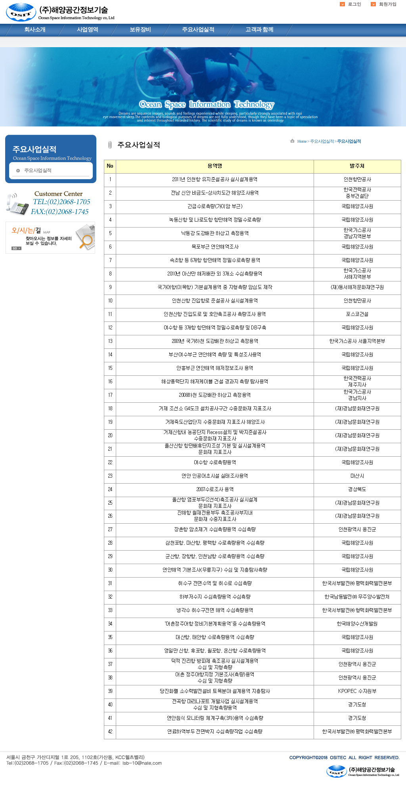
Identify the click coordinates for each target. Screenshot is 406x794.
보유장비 (140, 30)
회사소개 (35, 30)
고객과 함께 (259, 30)
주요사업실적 (198, 30)
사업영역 (87, 30)
